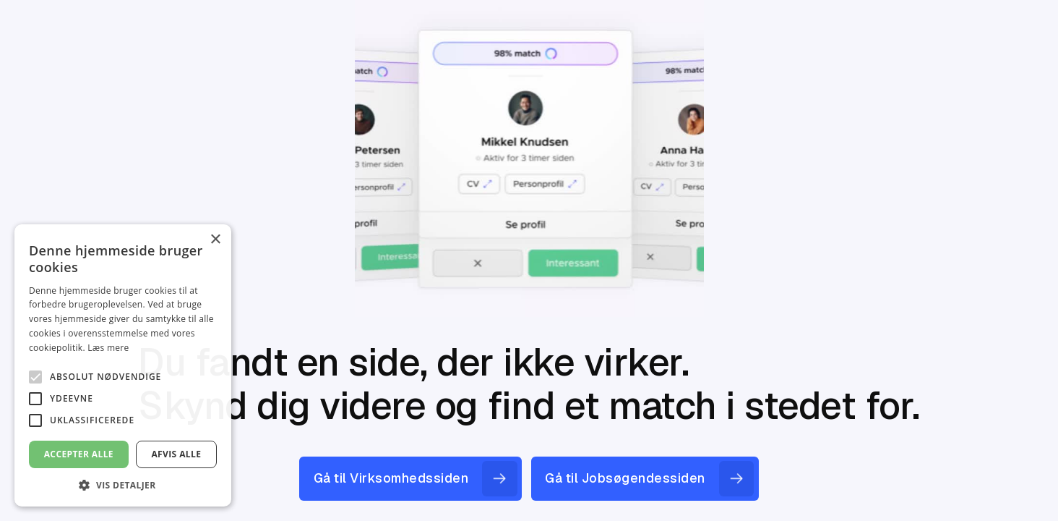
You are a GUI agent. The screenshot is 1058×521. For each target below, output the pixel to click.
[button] (123, 485)
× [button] (215, 239)
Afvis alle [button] (176, 454)
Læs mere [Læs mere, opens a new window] (108, 348)
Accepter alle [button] (78, 454)
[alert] (122, 365)
